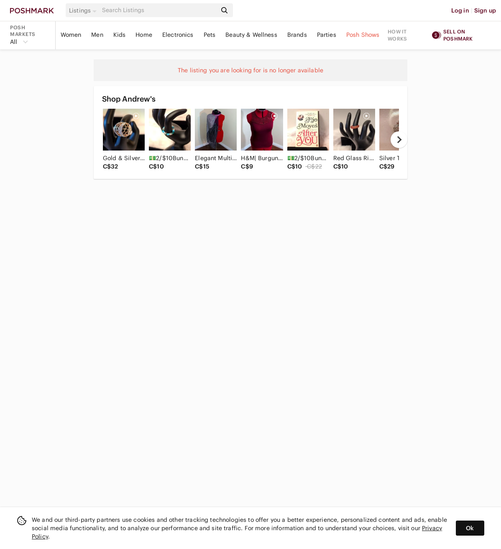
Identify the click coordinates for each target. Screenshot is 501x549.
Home (143, 34)
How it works (397, 35)
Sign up (485, 10)
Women (71, 34)
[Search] (158, 10)
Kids (119, 34)
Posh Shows (363, 34)
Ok (470, 528)
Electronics (178, 34)
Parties (326, 34)
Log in (460, 10)
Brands (297, 34)
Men (97, 34)
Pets (210, 34)
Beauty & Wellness (251, 34)
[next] (399, 139)
